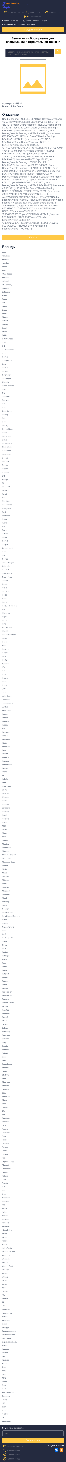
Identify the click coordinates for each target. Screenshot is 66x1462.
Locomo (5, 804)
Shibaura (5, 1086)
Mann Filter (6, 847)
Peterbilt (5, 974)
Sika (4, 1093)
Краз (4, 1356)
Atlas (4, 270)
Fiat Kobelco (7, 505)
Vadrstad (5, 1201)
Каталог (5, 21)
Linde (4, 801)
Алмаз (4, 1317)
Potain (4, 985)
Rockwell (6, 1013)
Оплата (36, 21)
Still (3, 1114)
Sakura (5, 1028)
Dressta (5, 469)
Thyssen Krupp (8, 1161)
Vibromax (6, 1226)
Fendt (4, 494)
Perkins (5, 970)
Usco (4, 1194)
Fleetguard (6, 508)
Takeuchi (6, 1132)
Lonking (5, 811)
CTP (4, 353)
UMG (4, 1187)
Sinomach (6, 1096)
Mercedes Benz (8, 862)
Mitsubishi (6, 880)
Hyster (4, 660)
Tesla (4, 1158)
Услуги (44, 21)
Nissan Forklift (8, 927)
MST (4, 826)
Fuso (4, 526)
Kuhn (4, 783)
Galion (4, 537)
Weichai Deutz (8, 1266)
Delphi (4, 418)
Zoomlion (6, 1309)
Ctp (3, 393)
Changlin (5, 382)
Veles (4, 1212)
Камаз (4, 1345)
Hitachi (5, 631)
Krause (5, 768)
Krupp (4, 775)
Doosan (5, 458)
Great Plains (7, 573)
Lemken (5, 793)
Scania (5, 1046)
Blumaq (5, 317)
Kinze (4, 743)
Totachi (5, 1176)
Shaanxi (5, 1068)
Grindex (5, 584)
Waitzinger (6, 1255)
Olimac (5, 941)
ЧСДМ (5, 1414)
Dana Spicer (7, 411)
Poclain (5, 977)
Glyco (4, 555)
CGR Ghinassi (7, 339)
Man (4, 837)
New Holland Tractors (10, 916)
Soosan (5, 1107)
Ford (4, 512)
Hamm (4, 602)
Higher (4, 620)
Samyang (6, 1035)
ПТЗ (4, 1389)
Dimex (4, 440)
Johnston (6, 700)
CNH (4, 346)
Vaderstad (6, 1197)
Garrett (5, 541)
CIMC (4, 342)
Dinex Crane (7, 443)
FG (3, 483)
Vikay (4, 1234)
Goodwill (5, 570)
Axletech (5, 281)
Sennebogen (7, 1064)
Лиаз (4, 1367)
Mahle (4, 833)
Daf (3, 404)
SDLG (4, 1021)
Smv (4, 1104)
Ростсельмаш (8, 1392)
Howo (4, 656)
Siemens (5, 1089)
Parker (4, 959)
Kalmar (5, 718)
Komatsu (5, 761)
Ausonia (5, 277)
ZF (3, 1302)
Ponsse (5, 981)
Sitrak (4, 1100)
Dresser (5, 465)
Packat (5, 952)
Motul (4, 898)
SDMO (4, 1024)
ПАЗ (4, 1385)
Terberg (5, 1147)
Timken (5, 1172)
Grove (4, 588)
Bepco (4, 306)
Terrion (5, 1154)
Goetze (5, 559)
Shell (4, 1078)
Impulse (5, 678)
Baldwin (5, 288)
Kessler (5, 736)
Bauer (4, 299)
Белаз (4, 1324)
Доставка (27, 21)
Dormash (5, 461)
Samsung (6, 1031)
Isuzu (4, 681)
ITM (3, 667)
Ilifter (4, 674)
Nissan (5, 923)
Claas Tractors (8, 386)
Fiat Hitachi (6, 501)
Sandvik (5, 1039)
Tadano (5, 1129)
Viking (4, 1237)
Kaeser (5, 714)
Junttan (5, 707)
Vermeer (5, 1219)
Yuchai (5, 1298)
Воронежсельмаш (9, 1342)
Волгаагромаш (8, 1335)
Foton (4, 519)
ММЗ (4, 1374)
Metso (4, 873)
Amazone (6, 256)
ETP (3, 476)
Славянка (6, 1396)
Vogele (5, 1241)
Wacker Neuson (8, 1252)
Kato (4, 728)
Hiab (4, 609)
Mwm (4, 905)
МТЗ (4, 1378)
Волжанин (6, 1338)
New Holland (7, 912)
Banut (4, 295)
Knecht (5, 754)
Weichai (5, 1262)
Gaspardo (6, 544)
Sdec (4, 1057)
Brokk (4, 332)
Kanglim (5, 721)
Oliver (4, 945)
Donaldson (6, 451)
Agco (4, 252)
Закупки (21, 24)
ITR (3, 671)
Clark (4, 389)
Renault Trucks (8, 1003)
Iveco (4, 685)
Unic (4, 1190)
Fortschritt (6, 516)
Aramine (5, 263)
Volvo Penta (7, 1248)
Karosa (5, 725)
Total (4, 1179)
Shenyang (6, 1082)
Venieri (5, 1215)
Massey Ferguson (9, 855)
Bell (3, 303)
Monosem (6, 891)
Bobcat (5, 321)
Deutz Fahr (6, 436)
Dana (4, 407)
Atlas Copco (7, 274)
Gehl (4, 552)
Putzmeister (7, 995)
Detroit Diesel (7, 429)
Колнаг (5, 1353)
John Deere (6, 696)
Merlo (4, 869)
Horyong (5, 649)
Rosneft (5, 1017)
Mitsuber (5, 876)
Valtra (4, 1208)
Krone (4, 772)
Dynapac (5, 472)
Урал (4, 1407)
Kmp (4, 750)
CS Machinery (8, 350)
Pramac (5, 988)
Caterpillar (6, 375)
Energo (5, 479)
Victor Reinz (7, 1230)
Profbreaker (7, 992)
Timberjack (6, 1169)
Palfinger (5, 956)
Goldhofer (6, 566)
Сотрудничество (9, 24)
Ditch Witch (6, 447)
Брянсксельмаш (9, 1331)
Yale (4, 1288)
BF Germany (7, 285)
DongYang (6, 454)
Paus (4, 963)
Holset (4, 638)
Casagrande (7, 360)
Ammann (5, 259)
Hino (4, 624)
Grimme (5, 580)
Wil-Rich (5, 1270)
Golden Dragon (8, 562)
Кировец (5, 1349)
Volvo (4, 1244)
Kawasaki (6, 732)
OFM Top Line (7, 938)
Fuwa (4, 530)
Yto (3, 1295)
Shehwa (5, 1075)
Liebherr (5, 797)
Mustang (5, 902)
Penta (4, 967)
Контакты (31, 24)
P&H (4, 948)
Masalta (5, 851)
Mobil (4, 884)
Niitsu (4, 920)
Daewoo (5, 400)
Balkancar (6, 292)
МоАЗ (4, 1381)
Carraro (5, 357)
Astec (4, 267)
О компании (16, 21)
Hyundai (5, 663)
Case (4, 364)
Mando (5, 840)
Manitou (5, 844)
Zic (3, 1306)
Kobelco (5, 757)
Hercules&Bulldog (9, 606)
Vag (3, 1205)
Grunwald (6, 591)
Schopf (5, 1053)
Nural (4, 930)
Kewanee (6, 739)
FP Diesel (6, 487)
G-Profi (5, 534)
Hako (4, 599)
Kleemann (6, 746)
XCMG (4, 1280)
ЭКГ (3, 1418)
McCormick (6, 858)
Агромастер (7, 1313)
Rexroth (5, 1006)
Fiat (3, 497)
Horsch (5, 645)
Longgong (6, 808)
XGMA (4, 1284)
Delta (4, 422)
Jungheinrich (7, 703)
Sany (4, 1042)
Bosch (4, 328)
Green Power (7, 577)
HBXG (4, 595)
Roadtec (5, 1010)
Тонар (4, 1399)
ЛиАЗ (4, 1363)
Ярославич (6, 1421)
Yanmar (5, 1291)
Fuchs (4, 523)
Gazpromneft (7, 548)
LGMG (4, 790)
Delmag (5, 414)
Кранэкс (5, 1360)
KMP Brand (6, 710)
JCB (4, 692)
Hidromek (6, 613)
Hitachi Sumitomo (9, 635)
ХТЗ (4, 1410)
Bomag (5, 324)
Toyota (5, 1183)
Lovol (4, 815)
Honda (4, 642)
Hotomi (5, 653)
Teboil (4, 1140)
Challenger (6, 378)
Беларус (5, 1327)
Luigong (5, 819)
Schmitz (5, 1050)
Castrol (5, 371)
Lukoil (4, 822)
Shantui (5, 1071)
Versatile (5, 1223)
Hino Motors (7, 627)
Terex (4, 1151)
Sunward (5, 1122)
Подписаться (33, 1440)
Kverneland (6, 786)
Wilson (4, 1273)
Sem (4, 1060)
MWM (4, 829)
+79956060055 (36, 12)
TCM (4, 1125)
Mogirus (5, 887)
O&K (4, 934)
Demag (5, 425)
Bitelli (4, 313)
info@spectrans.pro (15, 12)
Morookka (6, 894)
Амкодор (5, 1320)
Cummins (6, 396)
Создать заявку (33, 29)
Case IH (5, 368)
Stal (3, 1111)
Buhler (4, 335)
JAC (4, 689)
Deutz (4, 433)
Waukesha (6, 1259)
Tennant (5, 1143)
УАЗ (3, 1403)
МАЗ (4, 1371)
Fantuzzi (5, 490)
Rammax (5, 999)
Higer (4, 617)
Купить (33, 237)
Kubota (5, 779)
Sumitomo (6, 1118)
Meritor (5, 865)
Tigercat (5, 1165)
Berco (4, 310)
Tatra (4, 1136)
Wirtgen (5, 1277)
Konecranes (7, 764)
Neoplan (5, 909)
